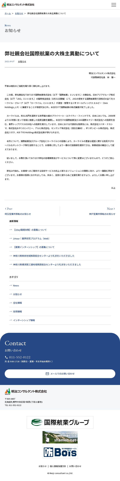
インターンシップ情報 (24, 320)
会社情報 (17, 302)
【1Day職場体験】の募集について (30, 229)
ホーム (8, 13)
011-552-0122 (18, 357)
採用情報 (17, 311)
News (16, 285)
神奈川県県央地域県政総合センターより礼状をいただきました (43, 255)
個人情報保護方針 (58, 466)
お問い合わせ (75, 466)
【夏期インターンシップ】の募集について (34, 247)
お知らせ (19, 13)
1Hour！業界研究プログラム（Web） (32, 238)
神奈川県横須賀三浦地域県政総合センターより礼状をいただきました (47, 264)
